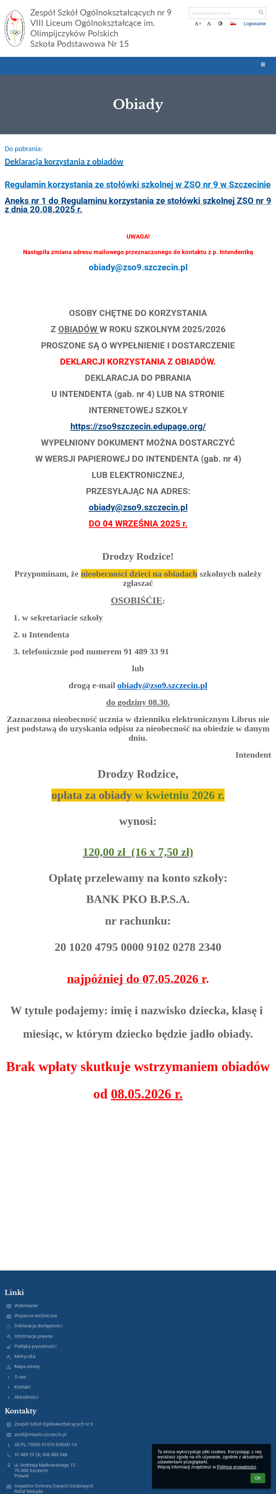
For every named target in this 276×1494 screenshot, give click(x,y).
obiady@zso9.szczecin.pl (138, 507)
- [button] (209, 23)
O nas (20, 1377)
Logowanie (255, 23)
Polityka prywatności (35, 1346)
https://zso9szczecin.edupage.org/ (138, 426)
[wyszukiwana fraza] (227, 13)
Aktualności (26, 1397)
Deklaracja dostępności (38, 1325)
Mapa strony (27, 1366)
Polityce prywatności (236, 1467)
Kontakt (22, 1387)
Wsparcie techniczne (35, 1315)
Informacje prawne (33, 1336)
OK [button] (258, 1478)
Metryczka (25, 1356)
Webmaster (26, 1305)
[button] (233, 23)
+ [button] (197, 23)
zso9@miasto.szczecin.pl (40, 1434)
